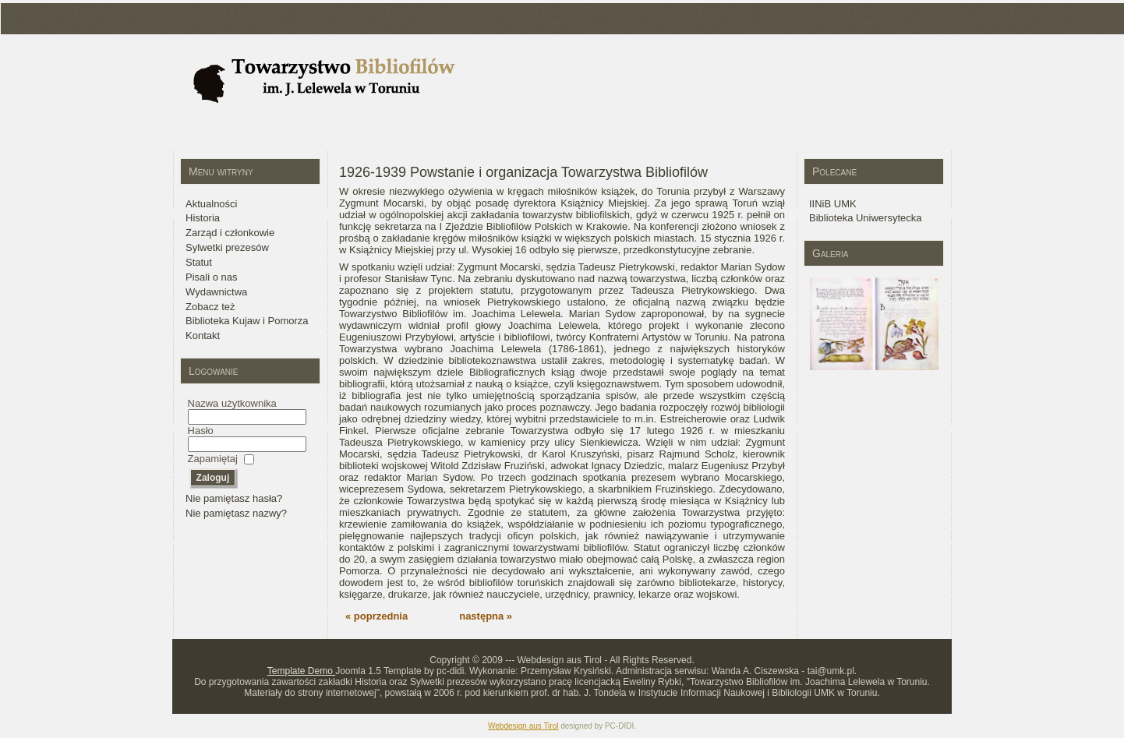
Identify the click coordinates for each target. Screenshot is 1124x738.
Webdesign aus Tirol (523, 726)
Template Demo (301, 671)
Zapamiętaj (213, 458)
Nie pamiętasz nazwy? (236, 513)
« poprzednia (376, 616)
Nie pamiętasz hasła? (234, 498)
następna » (485, 616)
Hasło (201, 430)
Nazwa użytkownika (232, 403)
